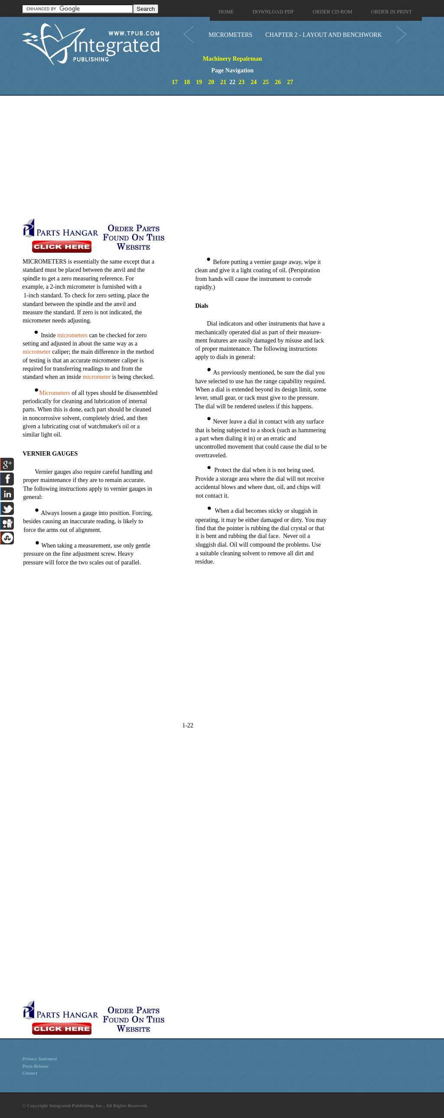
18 (187, 82)
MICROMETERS (230, 35)
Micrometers (54, 393)
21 (223, 82)
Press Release (35, 1066)
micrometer (37, 352)
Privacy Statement (39, 1058)
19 (199, 82)
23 (241, 82)
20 (211, 82)
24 (254, 82)
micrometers (72, 335)
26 (278, 82)
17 (175, 82)
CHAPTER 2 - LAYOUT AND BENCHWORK (323, 35)
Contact (29, 1073)
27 (290, 82)
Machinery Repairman (232, 58)
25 (266, 82)
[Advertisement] (206, 156)
